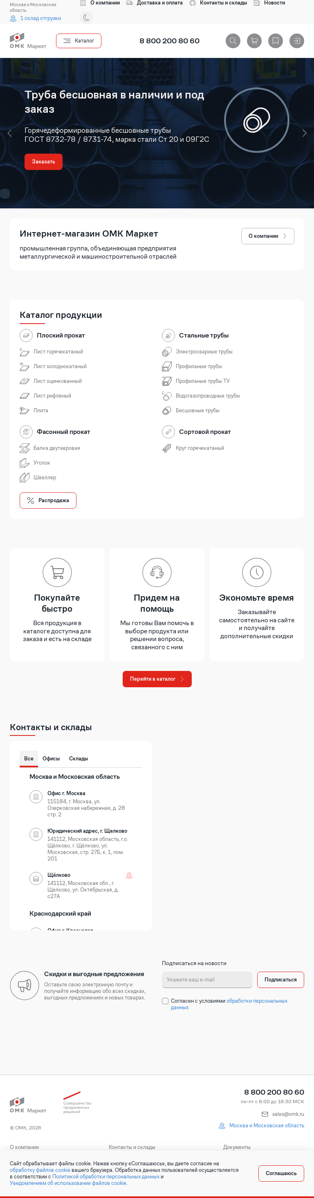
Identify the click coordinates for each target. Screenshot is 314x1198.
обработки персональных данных (229, 1004)
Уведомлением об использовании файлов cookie (68, 1183)
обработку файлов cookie (40, 1170)
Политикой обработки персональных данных (105, 1176)
